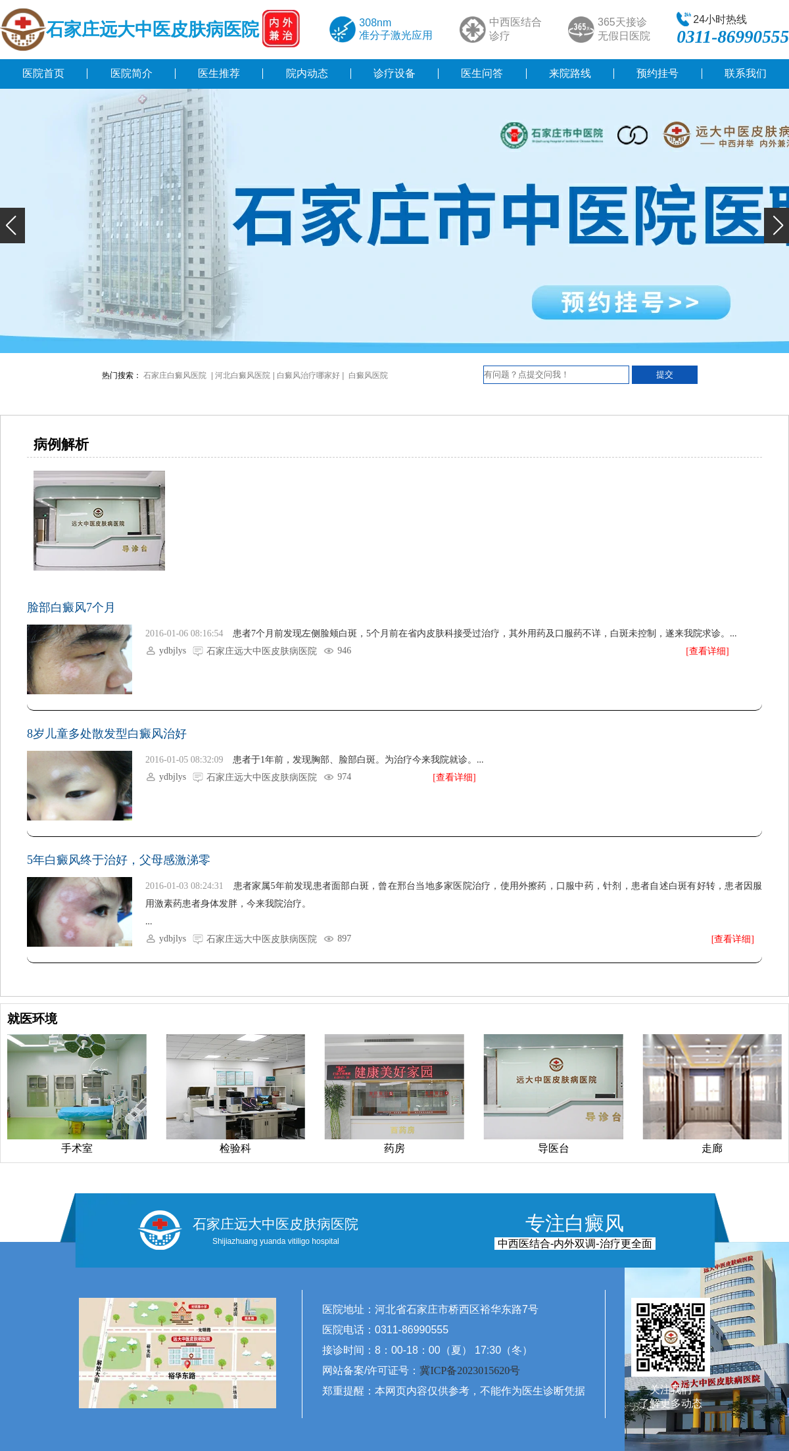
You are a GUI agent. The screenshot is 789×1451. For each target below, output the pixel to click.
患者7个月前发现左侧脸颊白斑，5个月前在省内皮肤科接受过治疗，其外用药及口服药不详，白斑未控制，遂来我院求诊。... (485, 633)
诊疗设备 (394, 73)
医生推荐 (219, 73)
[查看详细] (707, 651)
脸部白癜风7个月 (71, 607)
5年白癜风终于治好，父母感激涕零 (118, 860)
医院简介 (131, 73)
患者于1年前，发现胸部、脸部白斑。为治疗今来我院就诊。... (358, 760)
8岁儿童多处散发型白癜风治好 (107, 733)
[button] (12, 225)
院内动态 (307, 73)
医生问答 (482, 73)
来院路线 (570, 73)
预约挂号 (657, 73)
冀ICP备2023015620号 (469, 1370)
